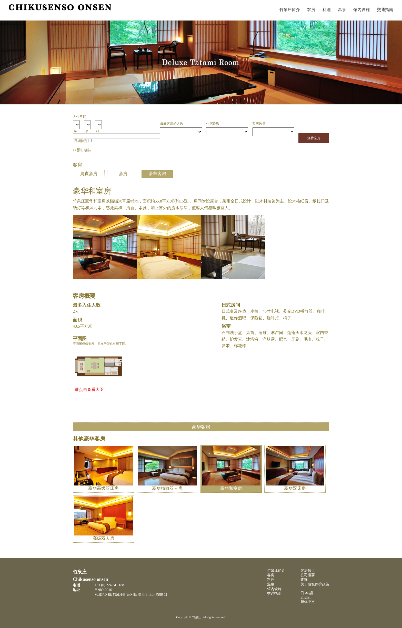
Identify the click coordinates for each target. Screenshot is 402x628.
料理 (327, 9)
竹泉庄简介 (289, 9)
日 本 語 (306, 593)
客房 (311, 9)
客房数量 (259, 124)
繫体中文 (307, 602)
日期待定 (80, 141)
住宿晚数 (212, 124)
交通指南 (385, 9)
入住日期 (79, 117)
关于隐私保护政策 (314, 584)
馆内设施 (361, 9)
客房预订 (307, 570)
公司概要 (307, 575)
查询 (304, 580)
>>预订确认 (82, 150)
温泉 (342, 9)
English (305, 597)
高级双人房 (103, 536)
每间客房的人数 (171, 124)
